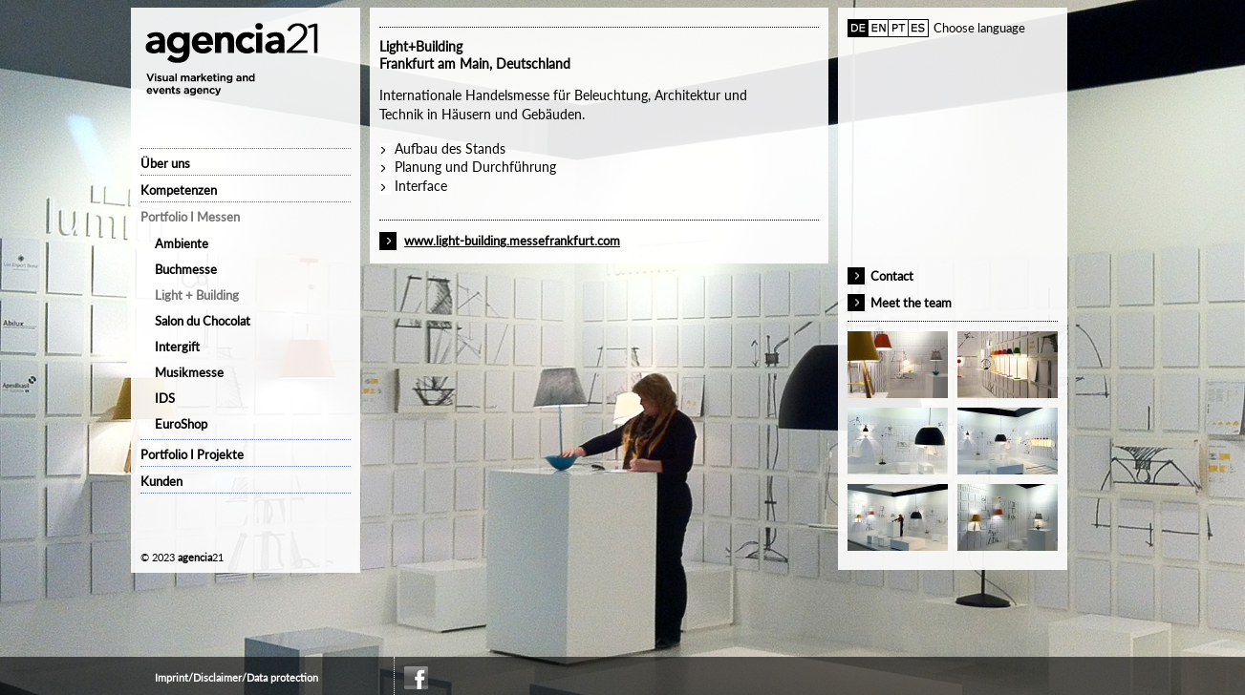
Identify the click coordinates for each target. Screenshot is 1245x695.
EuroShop (181, 424)
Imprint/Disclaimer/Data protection (236, 677)
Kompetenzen (178, 190)
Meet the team (911, 302)
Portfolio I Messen (190, 216)
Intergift (177, 346)
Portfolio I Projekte (192, 454)
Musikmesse (189, 372)
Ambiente (181, 243)
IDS (165, 398)
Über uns (165, 163)
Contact (891, 276)
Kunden (161, 481)
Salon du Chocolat (202, 320)
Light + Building (197, 295)
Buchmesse (186, 269)
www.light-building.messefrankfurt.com (512, 240)
